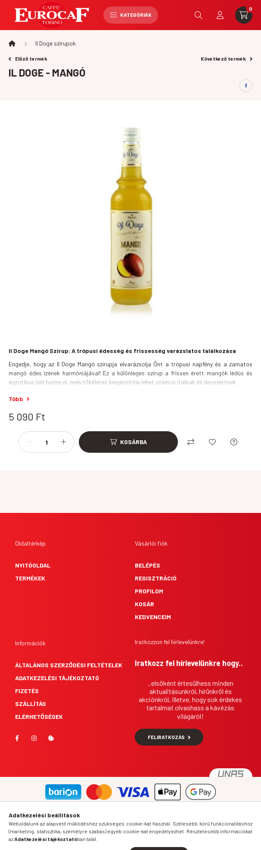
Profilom (149, 591)
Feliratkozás (169, 737)
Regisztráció (156, 578)
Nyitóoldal (32, 565)
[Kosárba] (128, 442)
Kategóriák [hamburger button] (131, 15)
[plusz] (63, 442)
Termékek (30, 578)
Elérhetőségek (39, 716)
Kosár (144, 604)
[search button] (198, 15)
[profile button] (220, 15)
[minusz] (29, 442)
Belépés (147, 565)
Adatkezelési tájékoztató (57, 677)
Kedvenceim (153, 616)
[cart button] (243, 15)
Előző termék (28, 58)
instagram (34, 738)
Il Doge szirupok (55, 43)
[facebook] (245, 85)
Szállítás (30, 703)
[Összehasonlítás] (190, 442)
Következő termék (226, 58)
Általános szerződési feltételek (68, 665)
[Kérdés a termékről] (233, 442)
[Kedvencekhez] (212, 442)
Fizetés (27, 690)
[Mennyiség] (46, 442)
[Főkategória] (12, 43)
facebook (16, 738)
